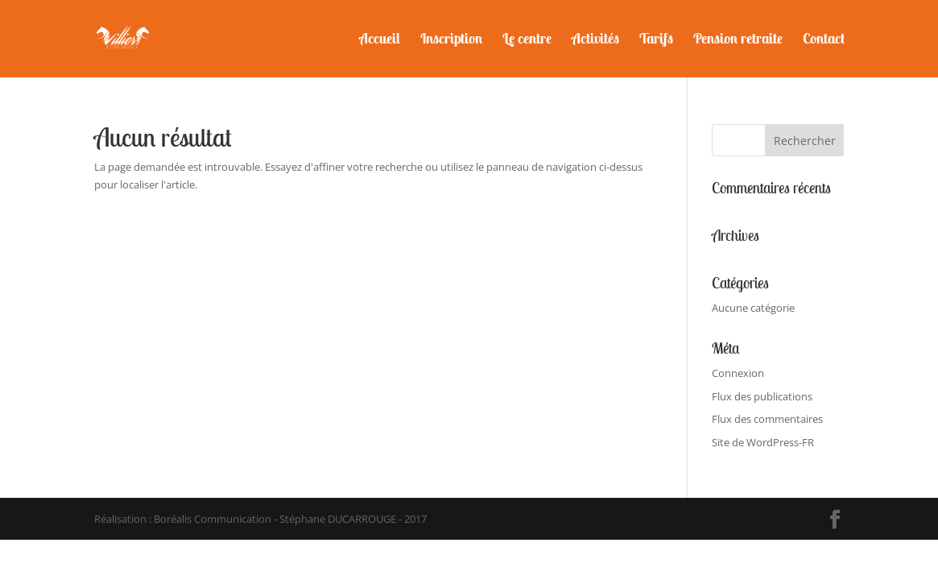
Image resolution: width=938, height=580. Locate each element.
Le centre (527, 40)
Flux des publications (762, 396)
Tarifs (656, 40)
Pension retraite (738, 40)
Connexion (738, 373)
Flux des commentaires (767, 419)
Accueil (379, 40)
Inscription (451, 40)
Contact (824, 40)
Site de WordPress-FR (763, 442)
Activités (595, 40)
